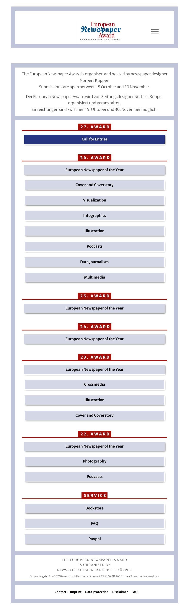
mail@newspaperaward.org (142, 576)
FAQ (94, 523)
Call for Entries (95, 139)
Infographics (94, 215)
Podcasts (95, 246)
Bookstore (94, 508)
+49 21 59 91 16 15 (110, 576)
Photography (94, 461)
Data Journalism (94, 261)
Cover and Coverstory (94, 184)
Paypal (94, 539)
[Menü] (155, 31)
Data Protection (97, 592)
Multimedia (94, 277)
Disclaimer (120, 592)
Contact (60, 592)
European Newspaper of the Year (94, 170)
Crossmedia (94, 384)
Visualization (94, 200)
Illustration (94, 231)
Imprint (75, 592)
